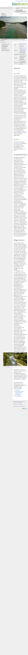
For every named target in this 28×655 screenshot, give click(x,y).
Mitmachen (4, 28)
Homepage (4, 26)
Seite (14, 8)
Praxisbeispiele (18, 396)
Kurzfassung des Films (19, 379)
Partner (3, 30)
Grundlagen (17, 394)
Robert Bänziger (21, 48)
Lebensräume (3, 16)
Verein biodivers (21, 45)
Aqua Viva (21, 43)
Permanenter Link (5, 49)
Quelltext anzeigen (19, 10)
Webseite (24, 132)
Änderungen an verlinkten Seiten (5, 46)
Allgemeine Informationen (6, 17)
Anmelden (25, 1)
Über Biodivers (20, 404)
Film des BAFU (6, 366)
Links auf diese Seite (5, 44)
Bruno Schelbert (23, 51)
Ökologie (17, 390)
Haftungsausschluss (16, 406)
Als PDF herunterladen (6, 38)
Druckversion (4, 39)
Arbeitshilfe (16, 143)
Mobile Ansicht (22, 406)
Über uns (3, 29)
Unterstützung (4, 32)
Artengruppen (3, 14)
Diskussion (17, 8)
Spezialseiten (4, 47)
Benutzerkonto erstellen (19, 1)
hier (14, 150)
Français (3, 22)
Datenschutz (15, 404)
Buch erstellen (4, 36)
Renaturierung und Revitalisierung (19, 392)
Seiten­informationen (6, 50)
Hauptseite (3, 13)
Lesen (14, 10)
